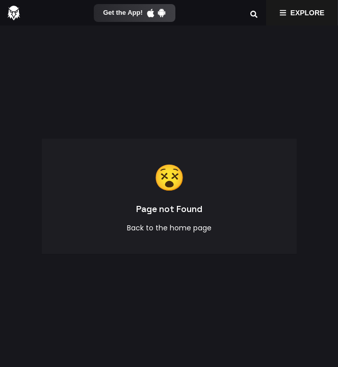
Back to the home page (169, 228)
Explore (302, 13)
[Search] (254, 12)
